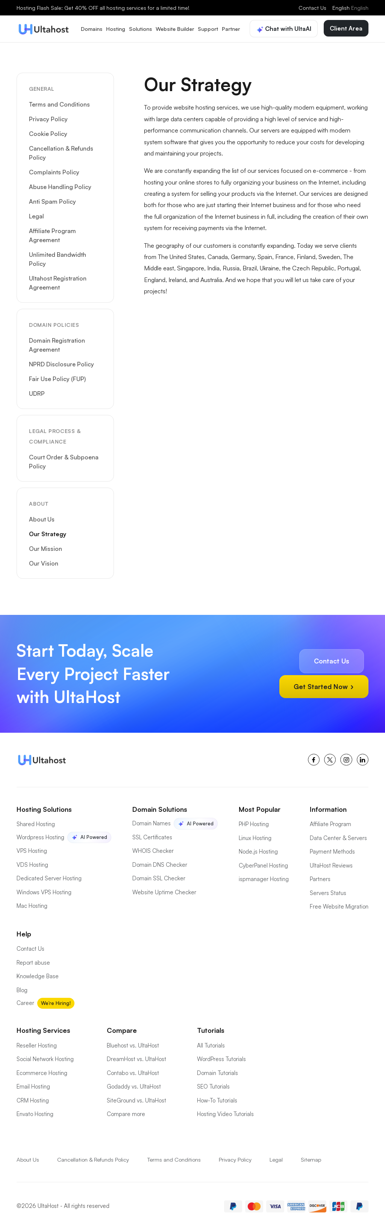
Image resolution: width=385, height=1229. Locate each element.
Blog (22, 988)
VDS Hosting (32, 863)
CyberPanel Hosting (263, 864)
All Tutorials (211, 1044)
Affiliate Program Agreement (52, 234)
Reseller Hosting (37, 1044)
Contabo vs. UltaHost (133, 1071)
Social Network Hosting (45, 1057)
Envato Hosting (35, 1112)
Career (25, 1001)
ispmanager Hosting (264, 877)
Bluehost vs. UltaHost (133, 1044)
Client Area (346, 28)
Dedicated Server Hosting (49, 876)
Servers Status (328, 891)
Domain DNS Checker (159, 863)
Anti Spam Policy (52, 200)
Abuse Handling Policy (60, 185)
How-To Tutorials (217, 1098)
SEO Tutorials (213, 1085)
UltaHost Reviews (331, 864)
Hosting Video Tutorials (225, 1112)
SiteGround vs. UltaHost (136, 1098)
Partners (320, 877)
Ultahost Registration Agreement (57, 281)
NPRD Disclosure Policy (61, 362)
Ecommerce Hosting (42, 1071)
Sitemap (313, 1158)
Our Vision (43, 562)
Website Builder (175, 28)
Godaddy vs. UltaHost (134, 1085)
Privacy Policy (48, 117)
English (350, 8)
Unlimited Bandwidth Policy (57, 257)
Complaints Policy (54, 170)
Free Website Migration (339, 905)
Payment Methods (332, 850)
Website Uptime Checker (164, 890)
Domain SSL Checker (158, 876)
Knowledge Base (38, 974)
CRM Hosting (33, 1098)
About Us (42, 517)
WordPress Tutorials (221, 1057)
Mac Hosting (32, 904)
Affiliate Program (330, 822)
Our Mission (45, 547)
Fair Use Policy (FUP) (57, 377)
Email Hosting (33, 1085)
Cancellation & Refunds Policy (61, 151)
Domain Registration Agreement (57, 343)
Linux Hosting (255, 836)
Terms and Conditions (59, 103)
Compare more (126, 1112)
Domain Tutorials (217, 1071)
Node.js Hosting (258, 850)
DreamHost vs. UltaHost (136, 1057)
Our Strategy (47, 532)
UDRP (37, 392)
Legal (36, 214)
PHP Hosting (254, 822)
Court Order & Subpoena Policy (64, 460)
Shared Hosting (36, 822)
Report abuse (33, 961)
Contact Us (312, 8)
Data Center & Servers (338, 836)
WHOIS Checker (153, 849)
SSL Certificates (152, 835)
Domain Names (151, 821)
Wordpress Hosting (40, 835)
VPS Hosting (32, 849)
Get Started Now (323, 684)
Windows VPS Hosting (44, 890)
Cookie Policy (48, 132)
